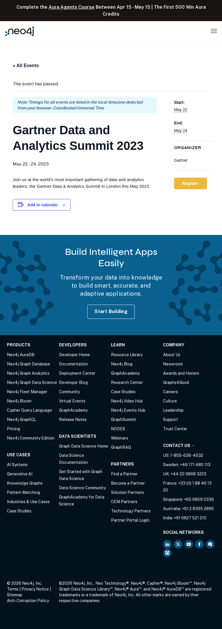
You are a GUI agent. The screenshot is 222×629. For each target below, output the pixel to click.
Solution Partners (127, 492)
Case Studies (19, 511)
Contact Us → (179, 445)
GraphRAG (121, 447)
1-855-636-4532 (186, 455)
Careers (170, 391)
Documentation (73, 364)
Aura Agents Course (72, 7)
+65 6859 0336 (199, 499)
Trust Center (175, 428)
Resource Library (127, 354)
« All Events (26, 65)
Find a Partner (124, 474)
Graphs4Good (176, 382)
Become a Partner (128, 483)
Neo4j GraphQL (21, 419)
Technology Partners (131, 511)
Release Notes (73, 419)
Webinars (119, 438)
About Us (171, 354)
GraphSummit (123, 419)
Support (170, 419)
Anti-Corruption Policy (28, 600)
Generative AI (19, 474)
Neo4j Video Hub (127, 401)
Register (190, 183)
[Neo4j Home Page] (20, 31)
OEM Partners (124, 501)
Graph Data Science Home (83, 446)
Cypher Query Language (29, 410)
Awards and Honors (181, 373)
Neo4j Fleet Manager (27, 391)
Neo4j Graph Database (28, 364)
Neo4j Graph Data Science (32, 382)
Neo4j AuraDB (20, 354)
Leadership (173, 410)
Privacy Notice (35, 589)
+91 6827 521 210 (190, 518)
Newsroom (173, 364)
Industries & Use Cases (28, 501)
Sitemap (14, 595)
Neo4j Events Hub (128, 410)
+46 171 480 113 (195, 464)
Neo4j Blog (122, 364)
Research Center (127, 382)
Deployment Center (77, 373)
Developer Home (74, 354)
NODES (118, 428)
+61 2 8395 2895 (198, 508)
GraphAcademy (73, 410)
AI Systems (17, 464)
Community (69, 391)
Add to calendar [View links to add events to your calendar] (42, 205)
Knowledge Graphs (24, 483)
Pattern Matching (23, 492)
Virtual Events (72, 401)
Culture (170, 401)
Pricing (13, 428)
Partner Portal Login (130, 520)
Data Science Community (82, 487)
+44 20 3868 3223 (188, 474)
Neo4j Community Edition (30, 438)
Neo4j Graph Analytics (28, 373)
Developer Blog (73, 382)
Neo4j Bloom (19, 401)
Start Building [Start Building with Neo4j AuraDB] (111, 311)
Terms (12, 589)
